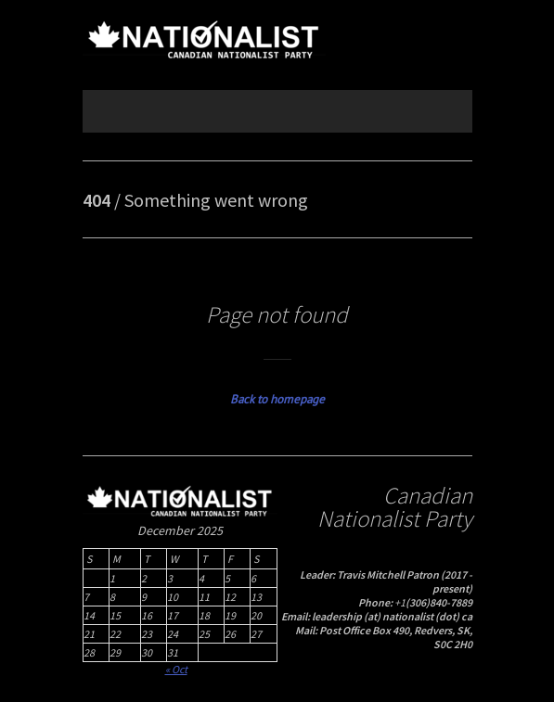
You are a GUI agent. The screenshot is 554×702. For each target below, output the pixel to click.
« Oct (176, 669)
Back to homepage (277, 399)
